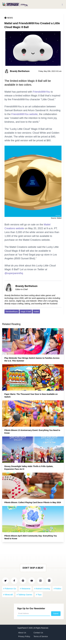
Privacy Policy (24, 636)
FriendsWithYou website (24, 114)
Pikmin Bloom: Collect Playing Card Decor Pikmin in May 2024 (32, 502)
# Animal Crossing (42, 588)
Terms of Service (41, 636)
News (10, 18)
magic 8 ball (26, 311)
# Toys (39, 595)
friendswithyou (12, 311)
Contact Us (38, 633)
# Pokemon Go (9, 588)
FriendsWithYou (41, 91)
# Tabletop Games (24, 595)
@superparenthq (14, 273)
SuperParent (22, 628)
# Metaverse (25, 588)
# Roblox (57, 588)
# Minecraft (8, 595)
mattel (36, 311)
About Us (22, 633)
